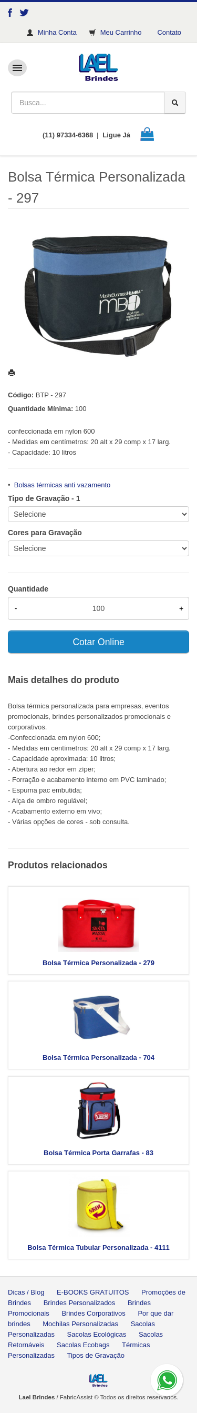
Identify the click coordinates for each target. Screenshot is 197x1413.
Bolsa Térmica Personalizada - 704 (98, 1057)
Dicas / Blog (26, 1292)
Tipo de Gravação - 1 (44, 498)
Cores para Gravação (45, 532)
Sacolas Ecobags (83, 1345)
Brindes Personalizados (80, 1303)
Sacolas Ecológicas (97, 1334)
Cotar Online (98, 642)
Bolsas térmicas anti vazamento (62, 485)
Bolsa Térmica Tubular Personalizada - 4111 (98, 1247)
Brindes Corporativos (93, 1313)
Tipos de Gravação (96, 1355)
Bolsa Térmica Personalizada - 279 (98, 963)
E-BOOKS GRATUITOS (93, 1292)
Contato (169, 32)
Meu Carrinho (121, 32)
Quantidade (28, 589)
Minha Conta (57, 32)
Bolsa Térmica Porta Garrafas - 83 (98, 1153)
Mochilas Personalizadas (80, 1324)
